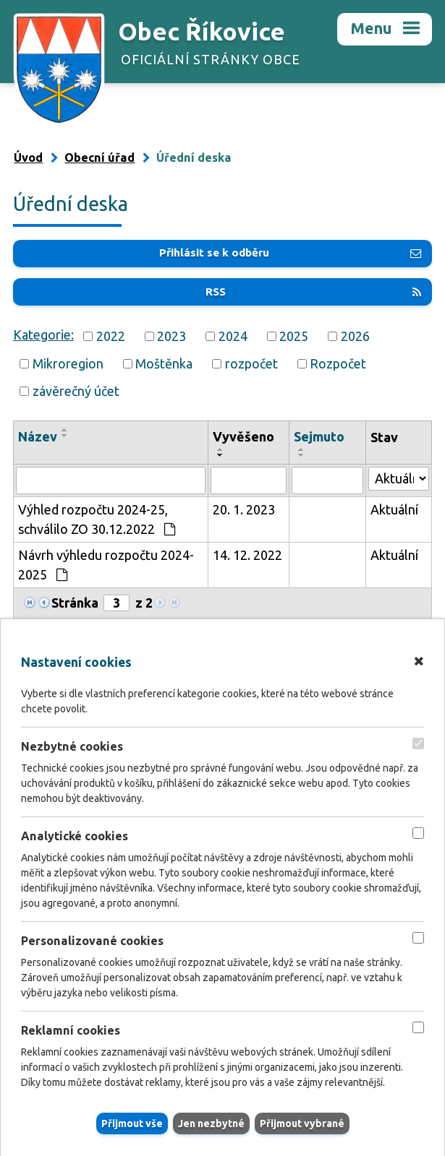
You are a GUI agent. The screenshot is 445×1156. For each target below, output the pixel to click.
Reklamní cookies (70, 1031)
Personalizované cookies (92, 941)
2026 (355, 336)
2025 (293, 336)
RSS (313, 291)
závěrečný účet (76, 391)
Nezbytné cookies (72, 746)
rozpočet (251, 363)
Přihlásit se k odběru (290, 252)
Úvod (28, 157)
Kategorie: (43, 334)
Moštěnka (163, 363)
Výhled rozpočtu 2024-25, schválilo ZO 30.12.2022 (96, 519)
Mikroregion (68, 363)
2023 (171, 336)
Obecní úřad (99, 157)
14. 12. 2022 (247, 555)
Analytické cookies (74, 835)
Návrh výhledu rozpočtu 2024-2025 (106, 565)
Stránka (74, 602)
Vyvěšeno (243, 436)
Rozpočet (338, 363)
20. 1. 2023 (244, 509)
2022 (110, 336)
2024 (233, 336)
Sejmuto (319, 436)
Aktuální (394, 509)
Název (37, 436)
